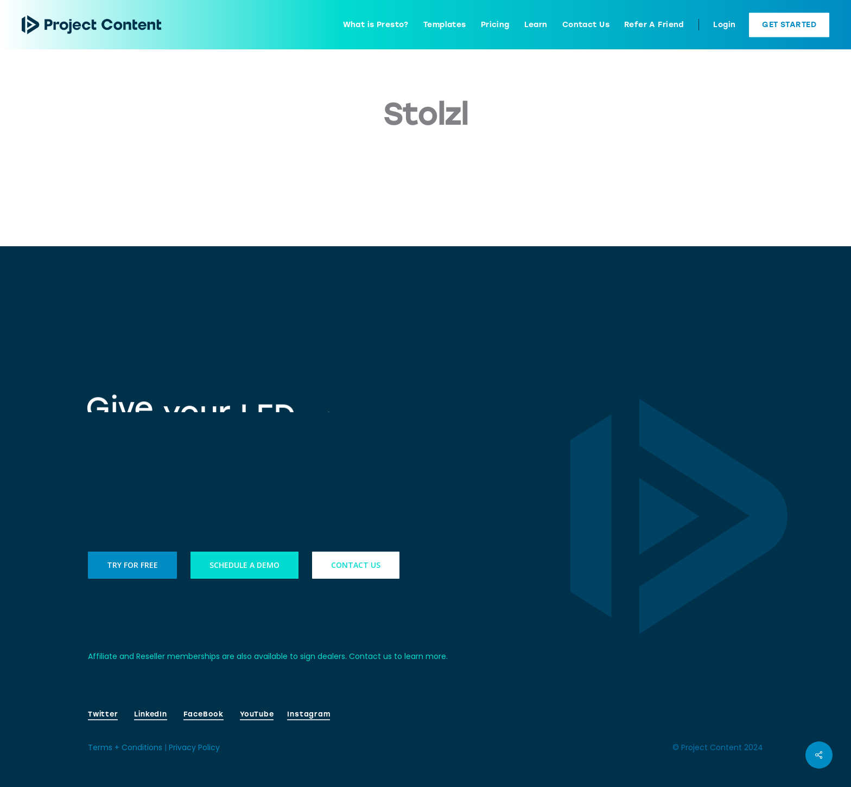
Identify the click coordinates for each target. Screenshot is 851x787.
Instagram (308, 714)
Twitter (103, 714)
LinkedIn (150, 714)
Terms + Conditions (125, 747)
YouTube (257, 714)
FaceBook (203, 714)
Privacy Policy (194, 747)
